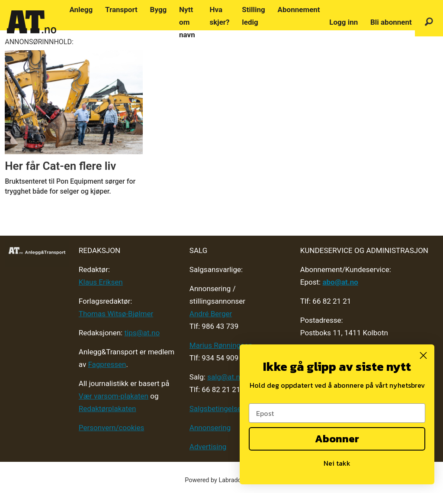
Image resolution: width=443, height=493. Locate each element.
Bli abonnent (391, 22)
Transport (121, 9)
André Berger (210, 313)
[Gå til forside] (31, 22)
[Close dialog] (423, 355)
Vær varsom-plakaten (113, 396)
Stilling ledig (253, 15)
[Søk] (429, 22)
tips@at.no (142, 332)
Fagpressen (107, 364)
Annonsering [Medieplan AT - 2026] (210, 427)
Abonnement (299, 9)
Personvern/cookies (111, 427)
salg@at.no (225, 377)
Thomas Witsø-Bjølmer (116, 313)
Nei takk (337, 463)
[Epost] (337, 413)
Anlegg (81, 9)
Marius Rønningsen (220, 345)
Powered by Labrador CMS (221, 480)
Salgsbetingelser (216, 408)
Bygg (158, 9)
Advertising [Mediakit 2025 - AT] (208, 446)
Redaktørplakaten (107, 408)
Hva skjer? (219, 15)
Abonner (337, 438)
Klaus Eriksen (101, 282)
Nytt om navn (187, 22)
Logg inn (343, 22)
